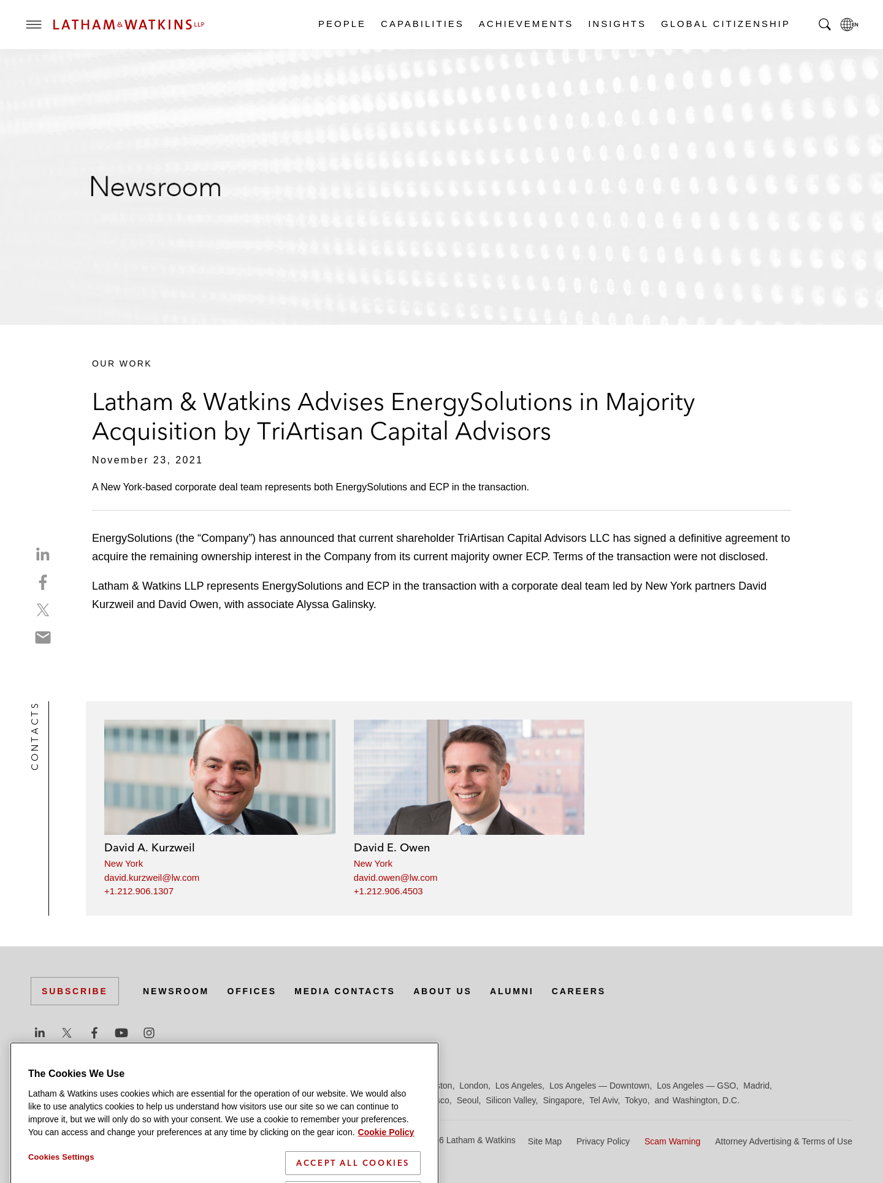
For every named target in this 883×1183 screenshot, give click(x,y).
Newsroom (176, 991)
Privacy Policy (603, 1141)
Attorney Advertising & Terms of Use (783, 1141)
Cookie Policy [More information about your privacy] (386, 1157)
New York (123, 863)
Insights (616, 23)
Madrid (756, 1085)
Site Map (545, 1141)
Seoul (468, 1100)
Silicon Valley (510, 1100)
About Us (442, 991)
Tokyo (636, 1100)
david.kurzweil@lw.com (151, 877)
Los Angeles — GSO (696, 1085)
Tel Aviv (603, 1100)
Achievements (525, 23)
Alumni (511, 991)
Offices (252, 991)
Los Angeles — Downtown (599, 1085)
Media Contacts (344, 991)
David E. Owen (392, 847)
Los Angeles (518, 1085)
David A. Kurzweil (149, 847)
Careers (579, 991)
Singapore (562, 1100)
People (341, 23)
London (473, 1085)
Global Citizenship (725, 23)
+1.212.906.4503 (388, 891)
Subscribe (75, 991)
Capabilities (422, 23)
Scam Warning (672, 1141)
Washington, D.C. (706, 1100)
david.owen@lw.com (396, 877)
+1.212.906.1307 (139, 891)
